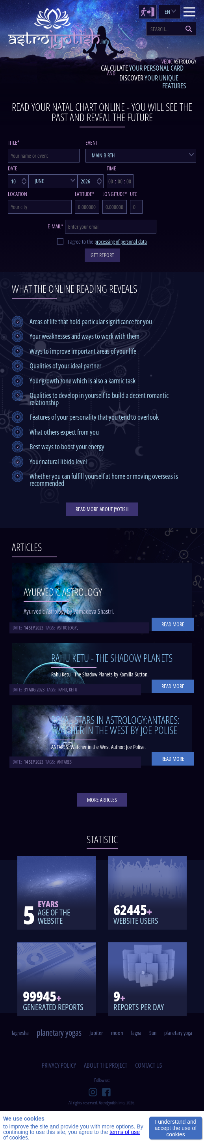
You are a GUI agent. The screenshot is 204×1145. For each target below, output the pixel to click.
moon (117, 1033)
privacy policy (59, 1065)
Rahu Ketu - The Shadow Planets (111, 658)
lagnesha (20, 1033)
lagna (136, 1033)
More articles (102, 799)
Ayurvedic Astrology (63, 592)
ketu (73, 689)
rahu (62, 689)
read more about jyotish (102, 509)
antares (64, 761)
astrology (67, 627)
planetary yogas (59, 1032)
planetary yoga (178, 1033)
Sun (152, 1033)
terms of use (124, 1132)
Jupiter (96, 1033)
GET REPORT (102, 255)
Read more (172, 624)
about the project (105, 1065)
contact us (148, 1065)
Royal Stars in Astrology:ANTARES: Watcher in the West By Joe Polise (115, 725)
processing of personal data (121, 241)
